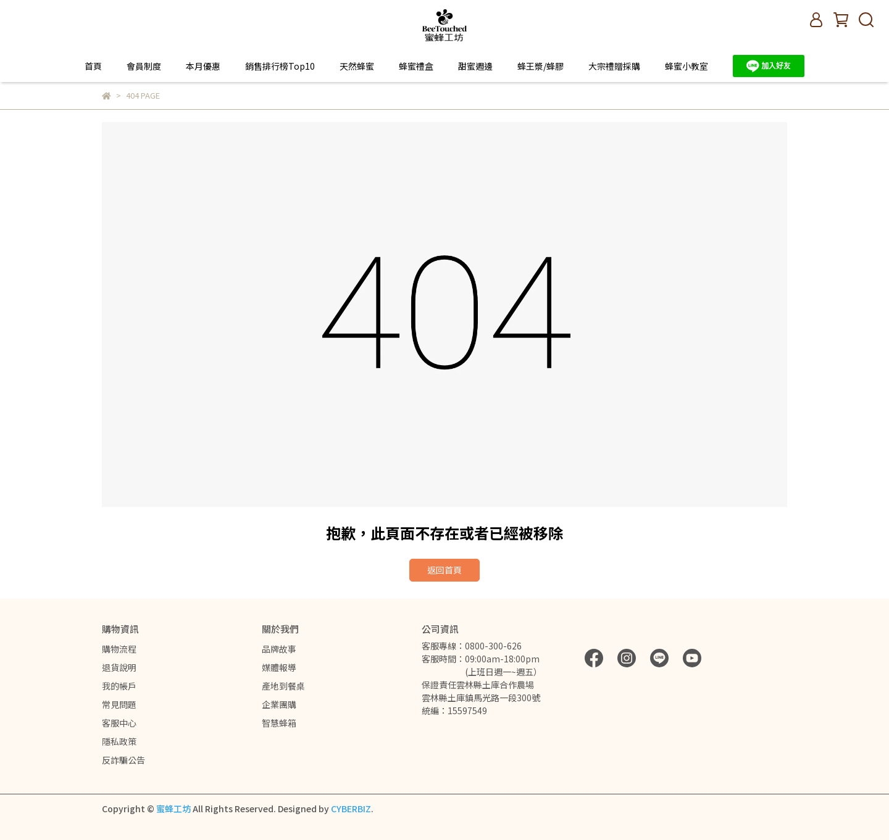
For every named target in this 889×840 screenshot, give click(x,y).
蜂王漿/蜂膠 (540, 66)
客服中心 (119, 723)
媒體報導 (279, 667)
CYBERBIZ (351, 808)
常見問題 (119, 704)
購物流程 (119, 649)
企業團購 (279, 704)
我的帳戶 (119, 686)
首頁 (93, 66)
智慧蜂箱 (279, 723)
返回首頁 (444, 570)
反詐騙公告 (123, 760)
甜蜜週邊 (475, 66)
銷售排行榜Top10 (280, 66)
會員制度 (144, 66)
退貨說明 (119, 667)
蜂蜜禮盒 (416, 66)
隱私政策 (119, 741)
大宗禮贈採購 (614, 66)
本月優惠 (203, 66)
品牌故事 (279, 649)
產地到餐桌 (283, 686)
